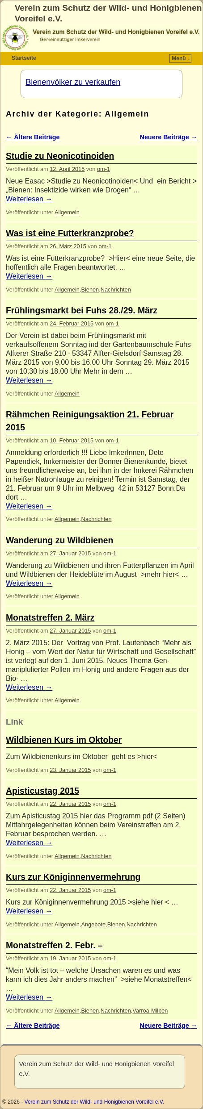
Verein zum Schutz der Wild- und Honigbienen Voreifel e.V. (94, 1102)
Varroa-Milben (150, 1010)
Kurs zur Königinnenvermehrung (73, 877)
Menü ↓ (181, 58)
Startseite (24, 58)
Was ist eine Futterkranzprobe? (70, 233)
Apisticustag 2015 (42, 791)
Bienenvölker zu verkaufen (72, 82)
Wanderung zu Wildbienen (59, 540)
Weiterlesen (29, 199)
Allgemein (67, 212)
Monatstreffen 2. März (50, 617)
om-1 (103, 169)
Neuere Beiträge (168, 137)
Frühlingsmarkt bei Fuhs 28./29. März (81, 310)
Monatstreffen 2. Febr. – (54, 945)
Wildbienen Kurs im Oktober (64, 740)
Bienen (90, 289)
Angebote (93, 924)
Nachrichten (116, 289)
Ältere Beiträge (33, 137)
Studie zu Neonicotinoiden (60, 156)
